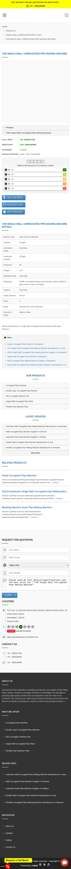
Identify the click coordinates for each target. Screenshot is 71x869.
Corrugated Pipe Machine (16, 385)
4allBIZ (35, 866)
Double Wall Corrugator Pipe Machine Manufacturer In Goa (29, 442)
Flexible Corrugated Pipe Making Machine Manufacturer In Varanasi (33, 448)
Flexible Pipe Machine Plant (17, 407)
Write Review (14, 212)
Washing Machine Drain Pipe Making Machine (27, 507)
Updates (9, 833)
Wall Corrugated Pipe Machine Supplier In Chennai (26, 432)
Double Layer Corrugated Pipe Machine (21, 391)
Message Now (15, 205)
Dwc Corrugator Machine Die (17, 396)
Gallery (9, 840)
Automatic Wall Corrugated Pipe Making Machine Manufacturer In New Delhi (36, 426)
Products (11, 31)
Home (4, 27)
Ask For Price (15, 197)
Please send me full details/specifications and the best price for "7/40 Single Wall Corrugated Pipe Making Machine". (38, 584)
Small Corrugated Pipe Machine (19, 475)
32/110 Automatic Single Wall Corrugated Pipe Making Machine (36, 491)
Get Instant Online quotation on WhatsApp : (35, 4)
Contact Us (10, 847)
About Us (10, 826)
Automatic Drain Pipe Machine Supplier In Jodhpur (26, 437)
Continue (55, 483)
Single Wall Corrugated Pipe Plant (24, 35)
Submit (8, 595)
